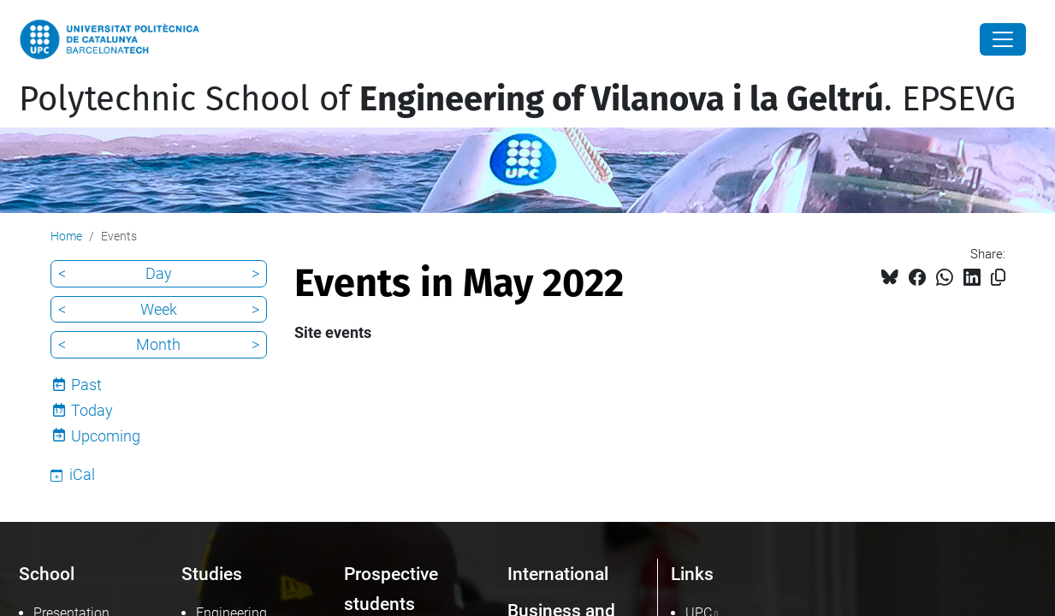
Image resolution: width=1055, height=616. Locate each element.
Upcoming (105, 436)
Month (158, 344)
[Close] (1003, 39)
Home (66, 236)
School (46, 573)
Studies (211, 573)
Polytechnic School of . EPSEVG (517, 99)
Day (158, 273)
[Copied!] (998, 277)
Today (92, 410)
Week (158, 309)
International (557, 573)
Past (86, 385)
